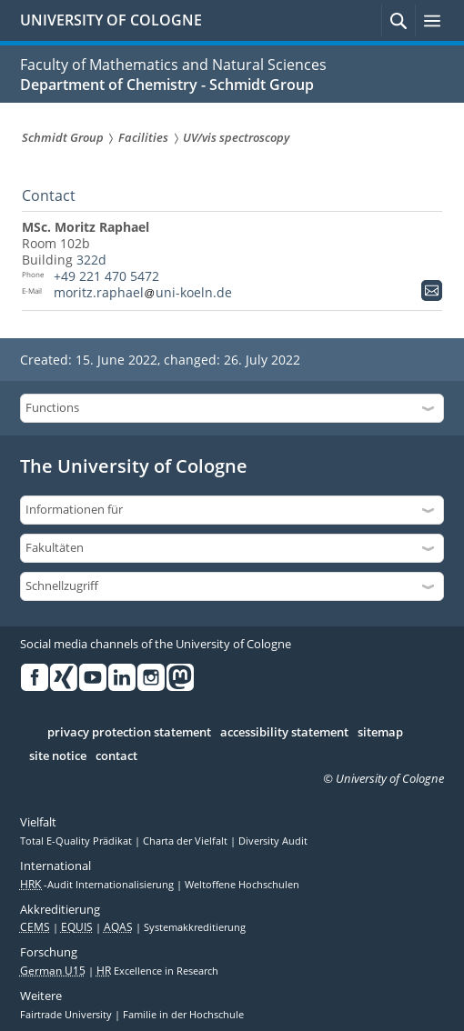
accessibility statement (284, 733)
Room (39, 243)
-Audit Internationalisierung (98, 884)
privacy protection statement (129, 733)
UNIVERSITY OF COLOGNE (111, 20)
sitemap (380, 733)
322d (91, 259)
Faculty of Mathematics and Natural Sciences (173, 65)
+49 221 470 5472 (106, 276)
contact (116, 756)
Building (47, 259)
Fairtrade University (67, 1014)
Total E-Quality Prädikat (77, 841)
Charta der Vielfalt (186, 841)
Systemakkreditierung (195, 927)
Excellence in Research (157, 971)
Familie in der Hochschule (183, 1014)
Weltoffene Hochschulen (242, 884)
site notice (57, 756)
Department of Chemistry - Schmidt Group (167, 85)
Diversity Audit (273, 841)
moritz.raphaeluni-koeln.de (142, 292)
